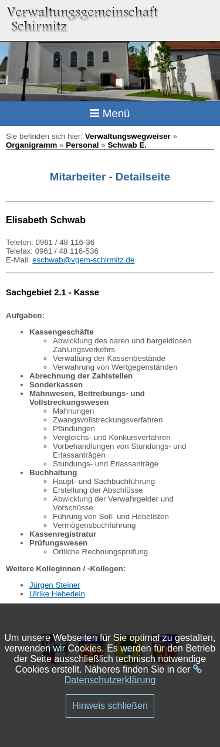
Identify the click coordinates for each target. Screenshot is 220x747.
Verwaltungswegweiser (128, 136)
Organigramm (31, 145)
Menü (110, 113)
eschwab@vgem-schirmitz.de (83, 259)
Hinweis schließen (110, 706)
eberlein (70, 593)
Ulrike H (43, 593)
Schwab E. (127, 145)
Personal (82, 145)
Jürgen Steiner (54, 585)
